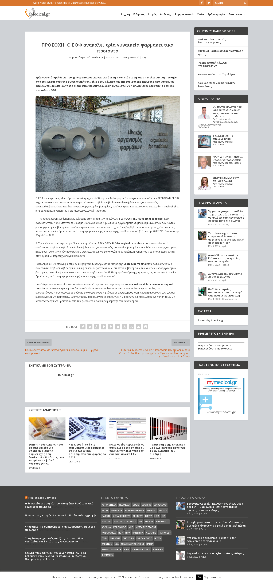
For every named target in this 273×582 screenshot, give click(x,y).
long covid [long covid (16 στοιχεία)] (160, 504)
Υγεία (200, 14)
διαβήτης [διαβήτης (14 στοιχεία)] (115, 538)
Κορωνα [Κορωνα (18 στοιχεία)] (106, 527)
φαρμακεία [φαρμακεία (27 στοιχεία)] (108, 555)
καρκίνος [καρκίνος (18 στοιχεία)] (107, 543)
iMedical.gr (97, 57)
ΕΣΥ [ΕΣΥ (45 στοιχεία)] (163, 516)
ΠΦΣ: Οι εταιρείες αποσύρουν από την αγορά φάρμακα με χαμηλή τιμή (225, 292)
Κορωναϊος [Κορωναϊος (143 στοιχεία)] (119, 527)
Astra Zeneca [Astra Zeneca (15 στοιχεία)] (109, 504)
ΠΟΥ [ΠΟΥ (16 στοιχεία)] (120, 532)
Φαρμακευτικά (184, 14)
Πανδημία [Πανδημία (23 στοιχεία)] (137, 532)
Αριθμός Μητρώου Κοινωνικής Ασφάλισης (217, 84)
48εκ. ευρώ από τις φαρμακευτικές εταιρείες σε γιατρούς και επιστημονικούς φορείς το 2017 (87, 451)
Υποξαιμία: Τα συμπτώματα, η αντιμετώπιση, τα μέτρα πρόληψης (60, 528)
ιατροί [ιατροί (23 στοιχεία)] (157, 538)
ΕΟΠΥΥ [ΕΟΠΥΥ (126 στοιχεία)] (148, 516)
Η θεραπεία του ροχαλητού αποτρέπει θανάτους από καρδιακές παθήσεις (59, 505)
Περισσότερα (212, 577)
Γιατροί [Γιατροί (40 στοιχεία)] (163, 510)
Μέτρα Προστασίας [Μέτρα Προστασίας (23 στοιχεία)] (146, 527)
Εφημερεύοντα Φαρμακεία (214, 345)
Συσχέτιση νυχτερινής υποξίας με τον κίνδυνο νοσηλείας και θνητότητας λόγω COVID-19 (54, 540)
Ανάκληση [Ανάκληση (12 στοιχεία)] (116, 510)
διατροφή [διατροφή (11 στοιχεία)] (128, 538)
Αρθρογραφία (216, 14)
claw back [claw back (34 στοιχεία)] (124, 504)
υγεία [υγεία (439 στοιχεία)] (126, 549)
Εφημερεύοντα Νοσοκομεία (215, 348)
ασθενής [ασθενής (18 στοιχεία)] (151, 532)
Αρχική (125, 14)
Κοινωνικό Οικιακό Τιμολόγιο (216, 74)
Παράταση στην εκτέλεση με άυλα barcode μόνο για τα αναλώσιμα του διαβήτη (167, 449)
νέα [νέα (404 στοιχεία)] (117, 543)
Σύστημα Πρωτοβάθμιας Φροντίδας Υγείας (220, 52)
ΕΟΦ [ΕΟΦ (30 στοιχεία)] (156, 516)
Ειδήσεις (139, 14)
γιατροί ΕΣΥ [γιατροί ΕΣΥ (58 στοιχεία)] (165, 532)
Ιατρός (152, 14)
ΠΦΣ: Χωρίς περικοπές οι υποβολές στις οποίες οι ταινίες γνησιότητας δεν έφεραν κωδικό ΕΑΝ (126, 449)
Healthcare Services (42, 497)
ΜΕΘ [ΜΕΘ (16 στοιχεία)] (131, 527)
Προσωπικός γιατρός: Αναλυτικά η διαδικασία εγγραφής (60, 515)
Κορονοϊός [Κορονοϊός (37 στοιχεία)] (162, 521)
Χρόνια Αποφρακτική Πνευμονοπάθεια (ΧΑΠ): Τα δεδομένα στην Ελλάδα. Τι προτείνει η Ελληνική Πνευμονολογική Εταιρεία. (55, 556)
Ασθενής (165, 14)
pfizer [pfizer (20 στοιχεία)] (105, 510)
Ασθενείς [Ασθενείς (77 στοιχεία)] (151, 510)
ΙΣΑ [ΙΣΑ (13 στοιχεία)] (140, 521)
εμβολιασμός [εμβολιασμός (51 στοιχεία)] (144, 538)
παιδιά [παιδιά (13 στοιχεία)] (149, 543)
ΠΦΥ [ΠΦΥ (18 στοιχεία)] (127, 532)
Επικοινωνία (237, 14)
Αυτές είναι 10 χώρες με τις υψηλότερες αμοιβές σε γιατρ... (73, 2)
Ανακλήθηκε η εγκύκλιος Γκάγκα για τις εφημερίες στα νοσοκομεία (224, 258)
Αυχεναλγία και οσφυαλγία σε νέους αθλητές (225, 275)
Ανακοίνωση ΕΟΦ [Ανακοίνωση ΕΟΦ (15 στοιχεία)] (134, 510)
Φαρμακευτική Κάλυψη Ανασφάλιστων (212, 64)
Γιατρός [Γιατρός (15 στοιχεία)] (106, 516)
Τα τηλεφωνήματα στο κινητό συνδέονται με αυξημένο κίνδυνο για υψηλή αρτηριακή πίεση (226, 237)
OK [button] (199, 577)
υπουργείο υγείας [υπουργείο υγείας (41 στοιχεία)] (141, 549)
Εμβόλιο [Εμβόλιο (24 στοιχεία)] (106, 521)
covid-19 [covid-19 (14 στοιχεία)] (146, 504)
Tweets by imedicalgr (211, 320)
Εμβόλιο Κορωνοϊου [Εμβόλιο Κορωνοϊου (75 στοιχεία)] (125, 521)
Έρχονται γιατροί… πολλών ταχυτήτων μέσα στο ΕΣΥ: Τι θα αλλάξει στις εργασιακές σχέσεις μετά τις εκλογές (226, 216)
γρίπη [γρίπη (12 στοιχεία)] (104, 538)
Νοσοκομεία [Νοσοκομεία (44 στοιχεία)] (109, 532)
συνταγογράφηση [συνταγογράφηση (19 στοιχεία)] (111, 549)
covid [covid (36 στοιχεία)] (136, 504)
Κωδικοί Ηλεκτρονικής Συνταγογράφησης (212, 40)
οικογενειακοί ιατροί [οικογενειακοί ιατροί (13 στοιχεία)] (132, 543)
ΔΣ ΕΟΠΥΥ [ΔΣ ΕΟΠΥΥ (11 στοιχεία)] (137, 516)
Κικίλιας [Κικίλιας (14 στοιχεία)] (149, 521)
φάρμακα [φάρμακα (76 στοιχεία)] (158, 549)
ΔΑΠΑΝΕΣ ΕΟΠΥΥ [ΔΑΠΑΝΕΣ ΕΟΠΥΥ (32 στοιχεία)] (121, 516)
